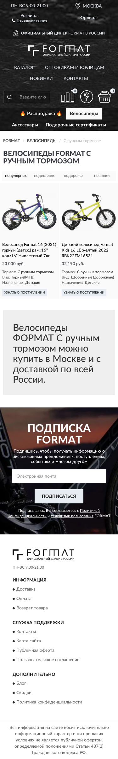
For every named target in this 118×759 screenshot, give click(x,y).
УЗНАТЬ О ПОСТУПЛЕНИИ (24, 292)
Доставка (26, 589)
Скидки (23, 693)
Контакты (76, 79)
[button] (29, 20)
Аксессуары (25, 125)
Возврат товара (32, 608)
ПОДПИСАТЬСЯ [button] (59, 496)
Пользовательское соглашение (47, 660)
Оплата (23, 599)
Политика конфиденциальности (49, 702)
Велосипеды (84, 113)
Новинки (41, 79)
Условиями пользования (72, 516)
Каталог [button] (24, 68)
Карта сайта (28, 641)
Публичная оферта (35, 651)
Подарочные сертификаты (76, 125)
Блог (21, 684)
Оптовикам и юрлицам (74, 68)
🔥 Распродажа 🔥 (41, 113)
